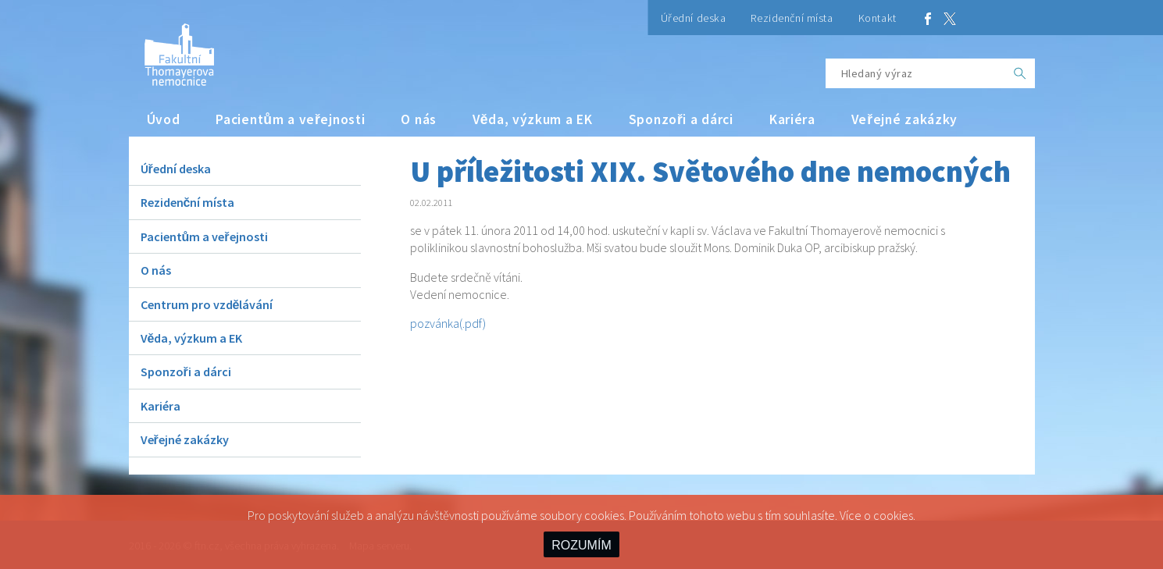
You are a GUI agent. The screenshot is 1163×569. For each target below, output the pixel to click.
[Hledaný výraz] (915, 73)
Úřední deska (693, 18)
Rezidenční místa (792, 18)
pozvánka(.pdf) (448, 323)
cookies (893, 515)
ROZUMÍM (581, 545)
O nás (419, 119)
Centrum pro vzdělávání (207, 304)
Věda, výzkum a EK (533, 119)
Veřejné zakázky (904, 119)
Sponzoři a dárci (681, 119)
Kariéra (792, 119)
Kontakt (877, 18)
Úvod (163, 119)
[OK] (1020, 73)
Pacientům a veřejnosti (290, 119)
